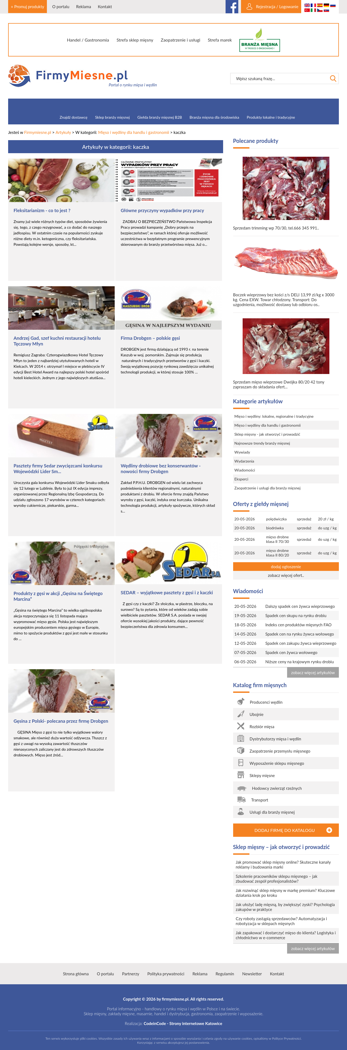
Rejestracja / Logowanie (277, 6)
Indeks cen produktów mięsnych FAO (298, 624)
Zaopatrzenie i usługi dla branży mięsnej (267, 488)
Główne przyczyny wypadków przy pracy (162, 210)
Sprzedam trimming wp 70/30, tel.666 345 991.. (286, 193)
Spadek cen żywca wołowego (291, 652)
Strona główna (76, 973)
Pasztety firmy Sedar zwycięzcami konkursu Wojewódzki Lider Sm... (58, 468)
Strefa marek (220, 39)
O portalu (60, 6)
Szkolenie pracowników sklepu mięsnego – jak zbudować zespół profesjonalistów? (276, 879)
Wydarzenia (244, 461)
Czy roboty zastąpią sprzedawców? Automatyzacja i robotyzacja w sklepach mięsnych (281, 921)
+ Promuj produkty (27, 6)
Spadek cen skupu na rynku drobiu (295, 615)
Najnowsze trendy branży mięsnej (262, 443)
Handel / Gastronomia (88, 39)
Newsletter (252, 973)
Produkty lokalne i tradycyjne (271, 117)
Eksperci (241, 479)
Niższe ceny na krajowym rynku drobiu (299, 661)
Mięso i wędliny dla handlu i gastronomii (133, 132)
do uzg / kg (327, 528)
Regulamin (225, 973)
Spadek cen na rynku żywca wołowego (299, 633)
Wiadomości (244, 470)
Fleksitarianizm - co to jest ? (42, 210)
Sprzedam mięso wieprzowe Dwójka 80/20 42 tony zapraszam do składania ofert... (286, 353)
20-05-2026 (244, 519)
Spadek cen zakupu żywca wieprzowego (300, 643)
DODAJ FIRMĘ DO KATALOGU (284, 830)
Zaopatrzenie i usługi (180, 39)
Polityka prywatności (165, 973)
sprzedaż (304, 519)
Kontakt (105, 6)
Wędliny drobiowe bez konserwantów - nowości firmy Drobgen (161, 468)
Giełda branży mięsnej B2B (159, 117)
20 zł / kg (326, 519)
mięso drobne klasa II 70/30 (277, 539)
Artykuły (63, 132)
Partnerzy (130, 973)
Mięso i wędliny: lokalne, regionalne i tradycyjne (274, 416)
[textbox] (279, 78)
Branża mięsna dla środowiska (214, 117)
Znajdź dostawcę (74, 117)
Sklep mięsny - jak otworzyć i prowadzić (267, 434)
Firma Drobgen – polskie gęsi (150, 338)
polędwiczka (276, 519)
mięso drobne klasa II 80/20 (277, 552)
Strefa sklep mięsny (135, 39)
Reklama (83, 6)
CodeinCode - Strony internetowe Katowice (183, 1023)
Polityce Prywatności (286, 1038)
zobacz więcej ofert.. (286, 575)
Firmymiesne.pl (37, 132)
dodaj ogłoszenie (286, 566)
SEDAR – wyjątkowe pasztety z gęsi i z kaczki (167, 592)
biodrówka (275, 528)
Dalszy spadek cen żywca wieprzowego (300, 606)
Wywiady (242, 452)
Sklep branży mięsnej (112, 117)
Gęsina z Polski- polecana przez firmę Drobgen (61, 721)
